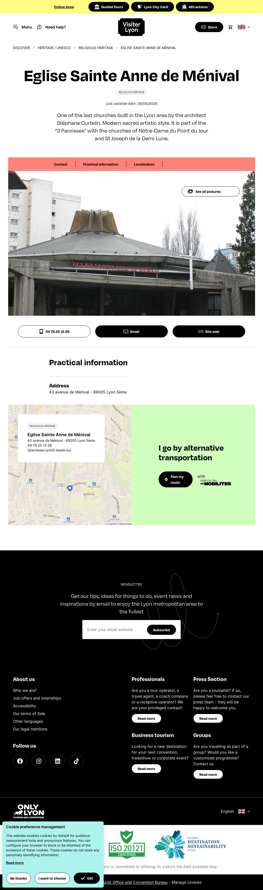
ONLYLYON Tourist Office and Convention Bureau (122, 882)
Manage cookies (187, 882)
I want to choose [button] (52, 878)
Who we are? (25, 690)
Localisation (144, 164)
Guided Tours (108, 6)
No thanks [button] (18, 878)
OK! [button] (87, 878)
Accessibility (24, 705)
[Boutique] (208, 27)
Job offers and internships (37, 698)
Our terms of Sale (29, 713)
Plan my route (174, 479)
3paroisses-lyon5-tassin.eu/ (49, 450)
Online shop (64, 7)
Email (131, 331)
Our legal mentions (30, 729)
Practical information (100, 164)
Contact (60, 164)
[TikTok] (76, 761)
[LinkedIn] (58, 761)
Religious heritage (96, 48)
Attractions (195, 6)
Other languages (28, 721)
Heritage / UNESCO (54, 48)
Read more (146, 718)
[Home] (131, 27)
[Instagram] (39, 761)
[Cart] (230, 27)
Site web (208, 331)
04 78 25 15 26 (54, 331)
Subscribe (161, 629)
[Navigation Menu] (22, 27)
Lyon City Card (152, 6)
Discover (21, 48)
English (235, 811)
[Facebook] (20, 761)
